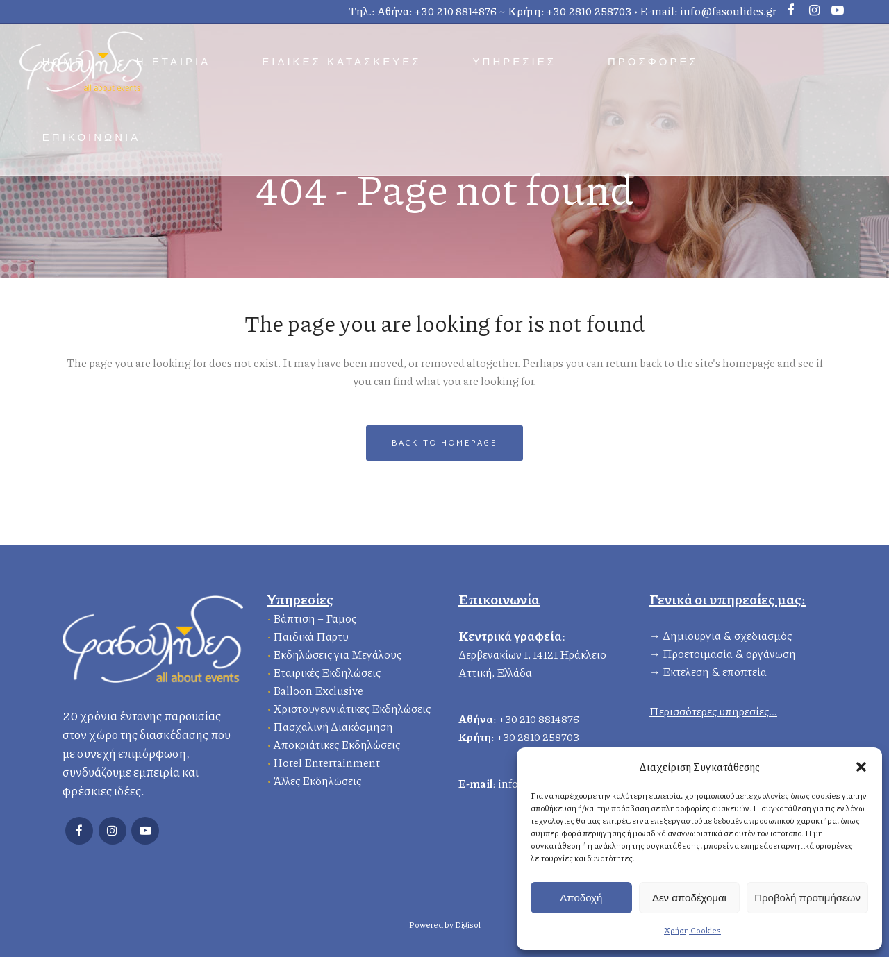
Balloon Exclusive (318, 689)
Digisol (468, 925)
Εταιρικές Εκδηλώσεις (327, 671)
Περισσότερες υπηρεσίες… (713, 710)
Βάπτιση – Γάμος (314, 617)
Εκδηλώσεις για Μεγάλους (337, 653)
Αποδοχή (581, 898)
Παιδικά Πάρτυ (311, 635)
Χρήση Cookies (692, 930)
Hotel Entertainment (326, 761)
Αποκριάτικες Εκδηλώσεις (336, 743)
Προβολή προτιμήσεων (807, 898)
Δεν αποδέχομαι (689, 898)
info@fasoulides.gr (728, 11)
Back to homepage (444, 443)
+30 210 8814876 (456, 11)
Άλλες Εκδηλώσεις (317, 779)
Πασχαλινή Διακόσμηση (333, 725)
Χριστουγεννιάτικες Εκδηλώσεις (352, 707)
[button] (861, 767)
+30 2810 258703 (589, 11)
